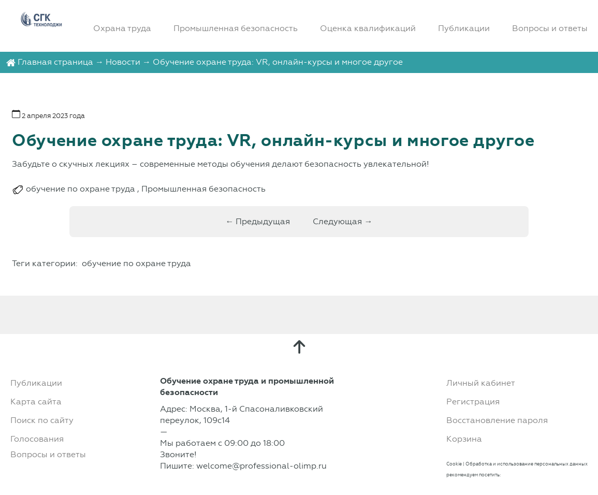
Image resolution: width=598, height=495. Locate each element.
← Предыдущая (257, 221)
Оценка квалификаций (368, 28)
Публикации (464, 28)
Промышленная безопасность (235, 28)
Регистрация (473, 401)
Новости (123, 62)
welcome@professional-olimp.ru (261, 466)
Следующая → (342, 221)
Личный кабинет (480, 383)
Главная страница (55, 62)
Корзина (464, 439)
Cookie (454, 464)
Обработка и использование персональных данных (526, 464)
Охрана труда (122, 28)
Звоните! (178, 454)
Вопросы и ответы (550, 28)
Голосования (37, 439)
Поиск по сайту (42, 420)
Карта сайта (36, 401)
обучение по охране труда (80, 189)
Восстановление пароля (497, 420)
